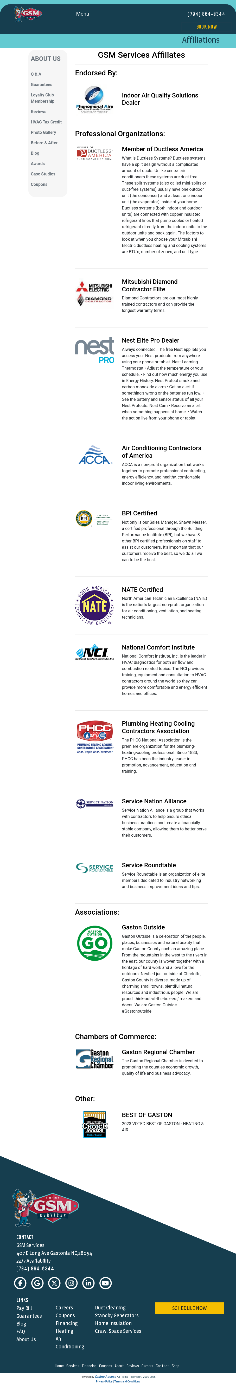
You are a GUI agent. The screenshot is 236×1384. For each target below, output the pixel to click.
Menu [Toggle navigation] (88, 14)
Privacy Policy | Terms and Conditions (118, 1381)
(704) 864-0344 (206, 14)
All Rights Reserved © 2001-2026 (136, 1377)
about (120, 1366)
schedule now (189, 1308)
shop (176, 1366)
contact (163, 1366)
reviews (133, 1366)
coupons (106, 1366)
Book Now (206, 27)
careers (148, 1366)
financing (90, 1366)
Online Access (105, 1377)
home (60, 1366)
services (73, 1366)
